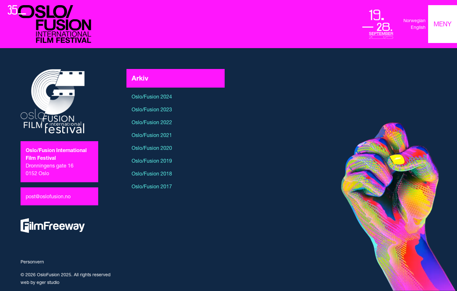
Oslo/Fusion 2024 (152, 96)
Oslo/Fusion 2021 (152, 135)
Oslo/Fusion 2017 (152, 186)
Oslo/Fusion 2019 (152, 161)
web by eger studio (40, 282)
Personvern (32, 262)
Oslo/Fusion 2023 (152, 109)
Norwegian (414, 20)
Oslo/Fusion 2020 (152, 148)
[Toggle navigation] (442, 24)
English (418, 27)
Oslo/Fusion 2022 (152, 122)
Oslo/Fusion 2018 (152, 173)
